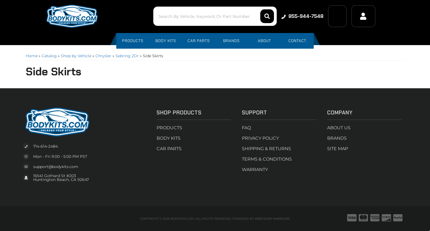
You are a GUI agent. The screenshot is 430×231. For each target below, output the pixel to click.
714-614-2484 (45, 146)
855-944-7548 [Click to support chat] (302, 16)
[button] (214, 16)
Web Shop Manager (272, 219)
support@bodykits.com (55, 167)
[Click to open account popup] (363, 16)
